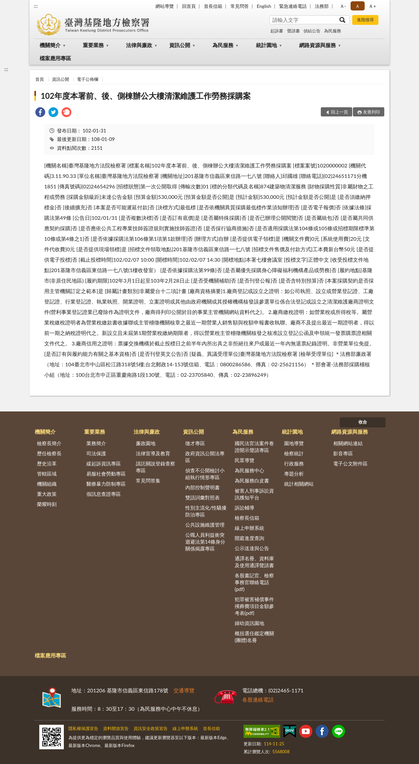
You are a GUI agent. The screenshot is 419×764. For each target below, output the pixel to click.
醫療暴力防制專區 (106, 484)
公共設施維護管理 (205, 525)
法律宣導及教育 (153, 453)
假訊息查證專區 (103, 494)
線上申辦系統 (249, 528)
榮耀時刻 (47, 504)
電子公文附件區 (350, 463)
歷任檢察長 (49, 453)
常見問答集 (148, 480)
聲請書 (293, 30)
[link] (40, 113)
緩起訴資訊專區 (103, 463)
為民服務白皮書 (252, 480)
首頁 (39, 79)
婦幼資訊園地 (249, 623)
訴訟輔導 (244, 508)
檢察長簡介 (49, 443)
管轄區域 (47, 474)
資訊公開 (179, 45)
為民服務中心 (249, 470)
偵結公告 (311, 30)
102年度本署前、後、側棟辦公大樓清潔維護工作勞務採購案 (146, 95)
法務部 (322, 6)
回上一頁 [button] (339, 111)
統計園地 (266, 45)
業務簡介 (96, 443)
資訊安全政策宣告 (151, 728)
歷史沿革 (47, 463)
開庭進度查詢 (249, 538)
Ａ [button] (357, 6)
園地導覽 (294, 443)
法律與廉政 (139, 45)
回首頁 (189, 6)
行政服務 (294, 463)
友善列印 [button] (371, 111)
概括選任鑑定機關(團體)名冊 (254, 636)
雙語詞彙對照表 (202, 497)
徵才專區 (195, 443)
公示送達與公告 (252, 548)
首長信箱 (213, 6)
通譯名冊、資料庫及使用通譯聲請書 (254, 561)
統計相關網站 (299, 484)
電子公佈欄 (87, 79)
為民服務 (332, 30)
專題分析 (294, 474)
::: (36, 6)
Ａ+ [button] (372, 6)
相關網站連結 (348, 443)
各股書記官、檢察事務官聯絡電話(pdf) (254, 582)
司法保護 (96, 453)
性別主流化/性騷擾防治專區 (206, 511)
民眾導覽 (244, 460)
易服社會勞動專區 (106, 474)
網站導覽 (164, 6)
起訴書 (276, 30)
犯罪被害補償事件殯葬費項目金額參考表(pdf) (254, 606)
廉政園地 (145, 443)
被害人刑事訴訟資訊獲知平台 (254, 494)
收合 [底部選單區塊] (362, 422)
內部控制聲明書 (202, 487)
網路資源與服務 (317, 45)
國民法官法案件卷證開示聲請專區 (254, 446)
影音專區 (343, 453)
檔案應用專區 (55, 58)
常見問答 (239, 6)
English (264, 6)
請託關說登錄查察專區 (155, 466)
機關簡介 (50, 45)
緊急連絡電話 (293, 6)
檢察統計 (294, 453)
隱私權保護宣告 (83, 728)
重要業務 (93, 45)
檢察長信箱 (247, 518)
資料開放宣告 (116, 728)
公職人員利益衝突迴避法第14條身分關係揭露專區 (205, 541)
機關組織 (47, 484)
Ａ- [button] (343, 6)
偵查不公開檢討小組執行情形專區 (205, 473)
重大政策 (47, 494)
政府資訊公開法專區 (205, 456)
